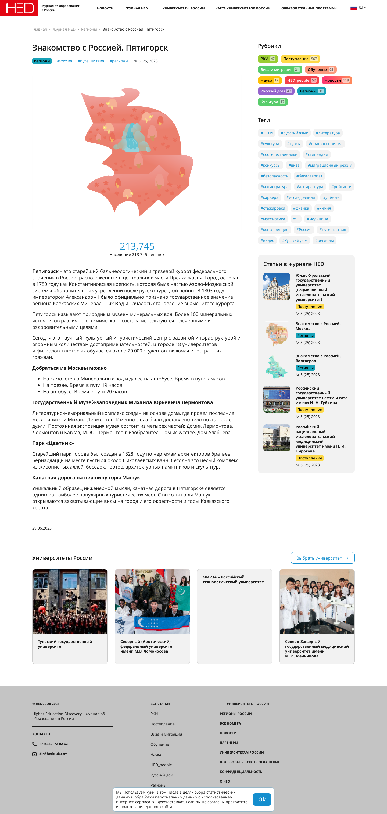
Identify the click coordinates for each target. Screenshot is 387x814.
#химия (324, 208)
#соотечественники (279, 154)
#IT (296, 218)
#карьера (269, 197)
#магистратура (275, 186)
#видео (267, 240)
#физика (301, 208)
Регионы (89, 29)
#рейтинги (341, 186)
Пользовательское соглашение (250, 762)
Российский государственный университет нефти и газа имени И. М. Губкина (321, 395)
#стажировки (273, 208)
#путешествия (91, 60)
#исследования (300, 197)
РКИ (268, 58)
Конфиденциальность (241, 772)
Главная (39, 29)
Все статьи (160, 704)
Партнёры (229, 743)
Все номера (230, 723)
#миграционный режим (330, 165)
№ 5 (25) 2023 (146, 60)
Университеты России (184, 8)
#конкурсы (271, 165)
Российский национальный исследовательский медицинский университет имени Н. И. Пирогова (321, 438)
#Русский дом (294, 240)
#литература (328, 132)
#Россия (64, 60)
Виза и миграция (280, 69)
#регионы (119, 60)
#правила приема (325, 143)
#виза (294, 165)
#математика (273, 218)
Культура (273, 101)
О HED (225, 781)
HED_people (301, 80)
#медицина (317, 218)
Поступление (300, 58)
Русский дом (276, 90)
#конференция (274, 229)
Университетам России (242, 752)
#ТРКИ (267, 132)
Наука (270, 80)
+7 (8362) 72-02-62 (53, 744)
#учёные (331, 197)
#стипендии (317, 154)
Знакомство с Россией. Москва (318, 326)
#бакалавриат (309, 175)
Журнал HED (137, 8)
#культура (270, 143)
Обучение (321, 69)
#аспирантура (310, 186)
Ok (262, 799)
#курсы (294, 143)
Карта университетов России (243, 8)
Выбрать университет (319, 558)
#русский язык (294, 132)
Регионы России (236, 714)
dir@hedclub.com (53, 754)
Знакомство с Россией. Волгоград (318, 358)
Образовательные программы (309, 8)
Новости (105, 8)
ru (356, 7)
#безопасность (274, 175)
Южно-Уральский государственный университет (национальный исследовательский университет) (315, 287)
